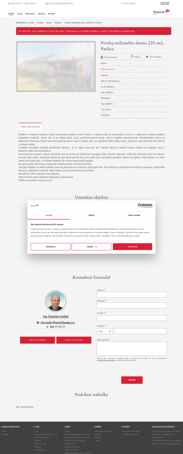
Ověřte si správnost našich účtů (46, 434)
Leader (97, 440)
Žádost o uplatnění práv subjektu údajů (166, 444)
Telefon (100, 326)
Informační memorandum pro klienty (166, 431)
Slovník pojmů (70, 444)
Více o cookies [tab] (134, 215)
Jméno (100, 290)
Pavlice (58, 23)
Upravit (91, 246)
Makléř (97, 434)
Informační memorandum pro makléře (166, 440)
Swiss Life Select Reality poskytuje (77, 434)
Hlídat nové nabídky (72, 447)
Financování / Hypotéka (131, 431)
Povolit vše (132, 246)
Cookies (37, 447)
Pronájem (5, 434)
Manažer (98, 437)
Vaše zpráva (102, 339)
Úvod (31, 23)
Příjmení (101, 300)
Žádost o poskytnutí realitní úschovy (78, 453)
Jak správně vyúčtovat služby (75, 440)
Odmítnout (50, 246)
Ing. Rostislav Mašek (55, 316)
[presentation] (118, 367)
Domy (49, 23)
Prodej (40, 23)
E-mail (100, 313)
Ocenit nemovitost (74, 340)
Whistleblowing (40, 450)
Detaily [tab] (91, 215)
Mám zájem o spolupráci (104, 431)
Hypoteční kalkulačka (130, 434)
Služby (11, 14)
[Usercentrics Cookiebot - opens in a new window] (140, 206)
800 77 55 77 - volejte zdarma (23, 4)
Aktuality (37, 440)
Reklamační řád (40, 444)
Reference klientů (37, 340)
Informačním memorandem (105, 360)
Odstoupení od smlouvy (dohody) (77, 437)
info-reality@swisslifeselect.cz (61, 4)
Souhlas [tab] (48, 215)
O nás (36, 431)
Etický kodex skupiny (42, 437)
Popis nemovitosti (30, 126)
